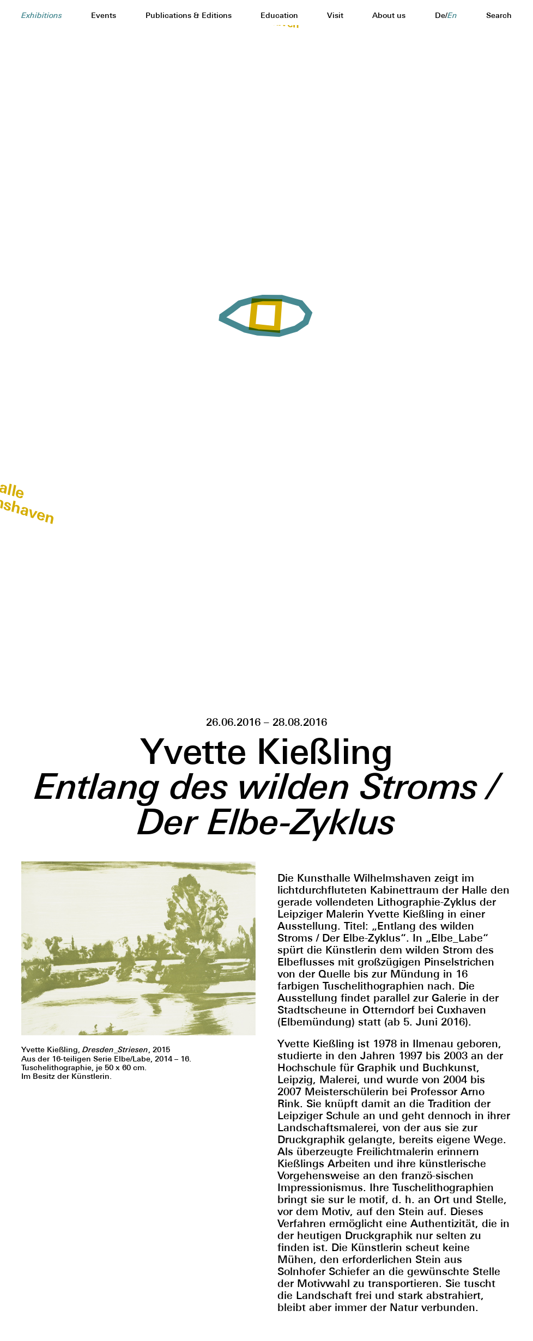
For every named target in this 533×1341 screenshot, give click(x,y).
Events (103, 15)
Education (279, 15)
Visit (335, 15)
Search (499, 15)
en (452, 15)
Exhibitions (41, 15)
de (440, 15)
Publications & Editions (189, 15)
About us (388, 15)
